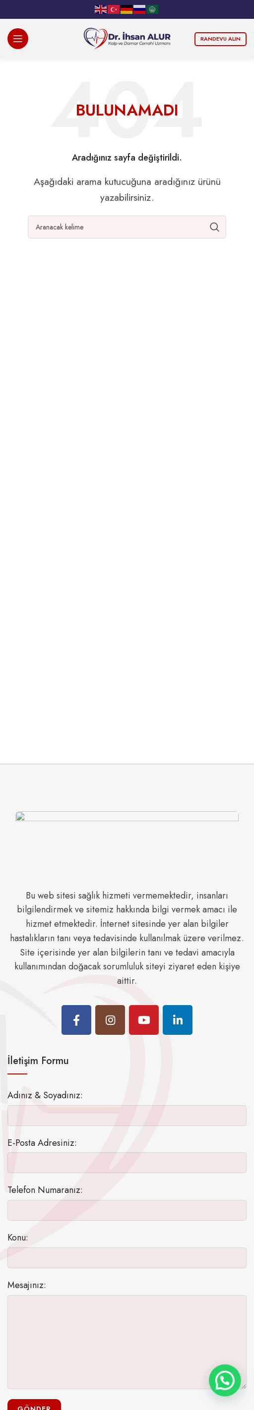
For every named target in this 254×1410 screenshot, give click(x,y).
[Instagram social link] (110, 1020)
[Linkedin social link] (177, 1020)
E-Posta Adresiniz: (42, 1142)
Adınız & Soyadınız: (45, 1095)
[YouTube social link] (144, 1020)
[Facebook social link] (76, 1020)
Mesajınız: (26, 1285)
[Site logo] (127, 37)
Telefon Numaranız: (45, 1190)
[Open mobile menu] (17, 39)
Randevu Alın (220, 39)
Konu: (17, 1237)
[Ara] (127, 227)
